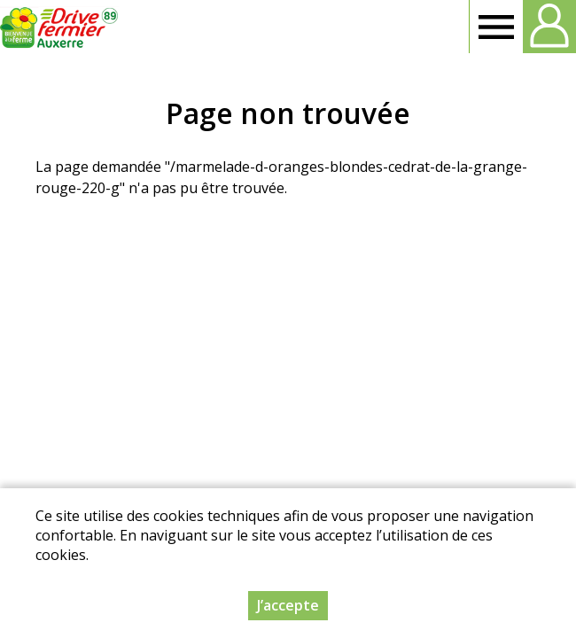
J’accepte (288, 606)
